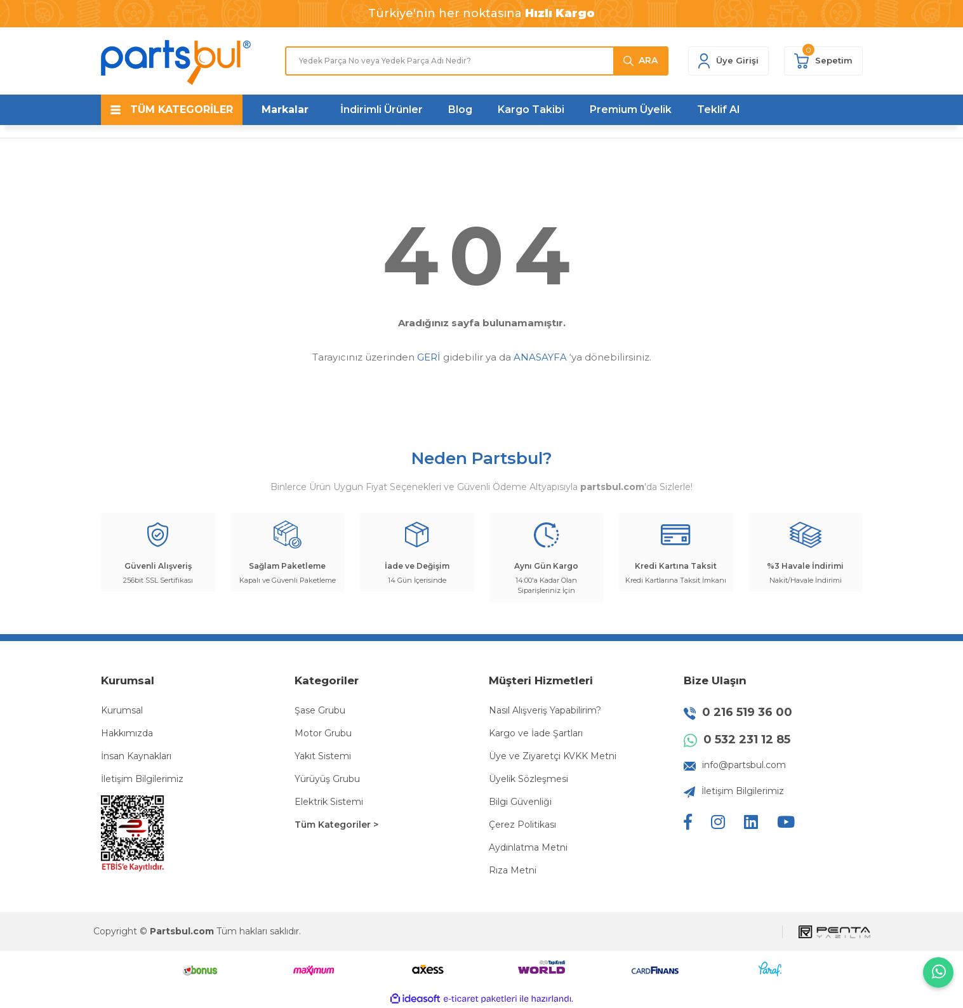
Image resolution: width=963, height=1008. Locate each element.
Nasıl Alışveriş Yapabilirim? (545, 710)
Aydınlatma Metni (528, 847)
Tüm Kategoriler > (336, 824)
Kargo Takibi (531, 109)
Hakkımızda (127, 733)
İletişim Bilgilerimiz (142, 779)
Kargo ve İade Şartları (536, 733)
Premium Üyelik (631, 109)
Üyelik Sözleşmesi (528, 779)
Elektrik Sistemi (329, 801)
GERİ (429, 357)
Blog (460, 109)
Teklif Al (718, 109)
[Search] (476, 61)
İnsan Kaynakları (136, 756)
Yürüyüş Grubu (327, 779)
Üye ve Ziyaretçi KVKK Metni (552, 756)
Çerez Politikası (522, 824)
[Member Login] (728, 61)
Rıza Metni (512, 870)
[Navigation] (171, 110)
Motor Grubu (323, 733)
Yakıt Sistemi (323, 756)
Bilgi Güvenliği (520, 801)
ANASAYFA (540, 357)
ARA (648, 60)
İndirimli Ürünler (381, 109)
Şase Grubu (320, 710)
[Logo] (176, 62)
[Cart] (823, 61)
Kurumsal (122, 710)
